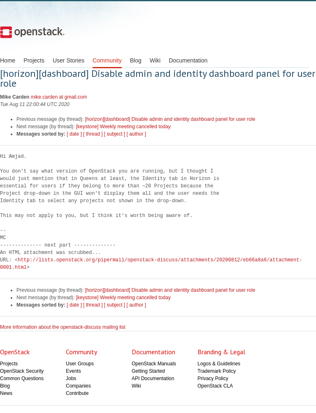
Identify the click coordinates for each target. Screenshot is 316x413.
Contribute (77, 393)
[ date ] (74, 134)
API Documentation (153, 378)
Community (107, 60)
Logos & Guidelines (219, 364)
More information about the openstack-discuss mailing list (62, 327)
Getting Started (148, 371)
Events (73, 371)
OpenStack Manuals (154, 364)
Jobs (71, 378)
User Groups (80, 364)
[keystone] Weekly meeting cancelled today (123, 126)
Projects (33, 60)
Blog (136, 60)
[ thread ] (92, 134)
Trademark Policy (217, 371)
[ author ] (136, 134)
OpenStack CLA (215, 386)
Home (7, 60)
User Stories (68, 60)
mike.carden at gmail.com (59, 97)
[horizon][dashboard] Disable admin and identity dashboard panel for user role (170, 119)
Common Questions (22, 378)
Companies (78, 386)
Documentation (188, 60)
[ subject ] (114, 134)
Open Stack (32, 32)
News (6, 393)
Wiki (155, 60)
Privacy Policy (213, 378)
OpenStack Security (22, 371)
